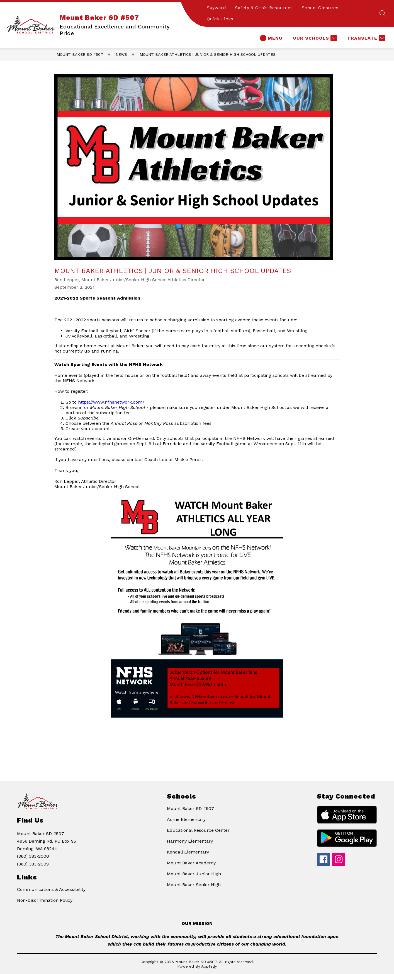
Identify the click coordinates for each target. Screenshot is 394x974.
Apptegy (209, 966)
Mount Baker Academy (191, 862)
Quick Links (220, 18)
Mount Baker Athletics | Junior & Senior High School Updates (208, 54)
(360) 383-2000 (33, 856)
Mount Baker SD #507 (80, 54)
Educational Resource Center (198, 830)
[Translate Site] (365, 38)
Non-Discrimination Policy (44, 900)
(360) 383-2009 (33, 864)
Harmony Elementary (190, 841)
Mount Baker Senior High (194, 884)
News (121, 54)
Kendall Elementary (188, 852)
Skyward (216, 7)
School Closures (320, 7)
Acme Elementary (186, 819)
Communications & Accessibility (51, 889)
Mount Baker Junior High (194, 873)
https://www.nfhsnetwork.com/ (111, 402)
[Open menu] (271, 38)
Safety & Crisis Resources (264, 7)
